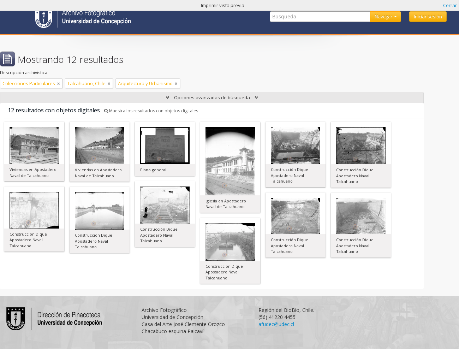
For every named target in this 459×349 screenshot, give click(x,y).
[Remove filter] (58, 83)
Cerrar (450, 5)
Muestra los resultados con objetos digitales (151, 111)
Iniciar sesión (428, 16)
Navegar (384, 16)
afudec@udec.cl (276, 324)
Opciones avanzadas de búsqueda (212, 97)
